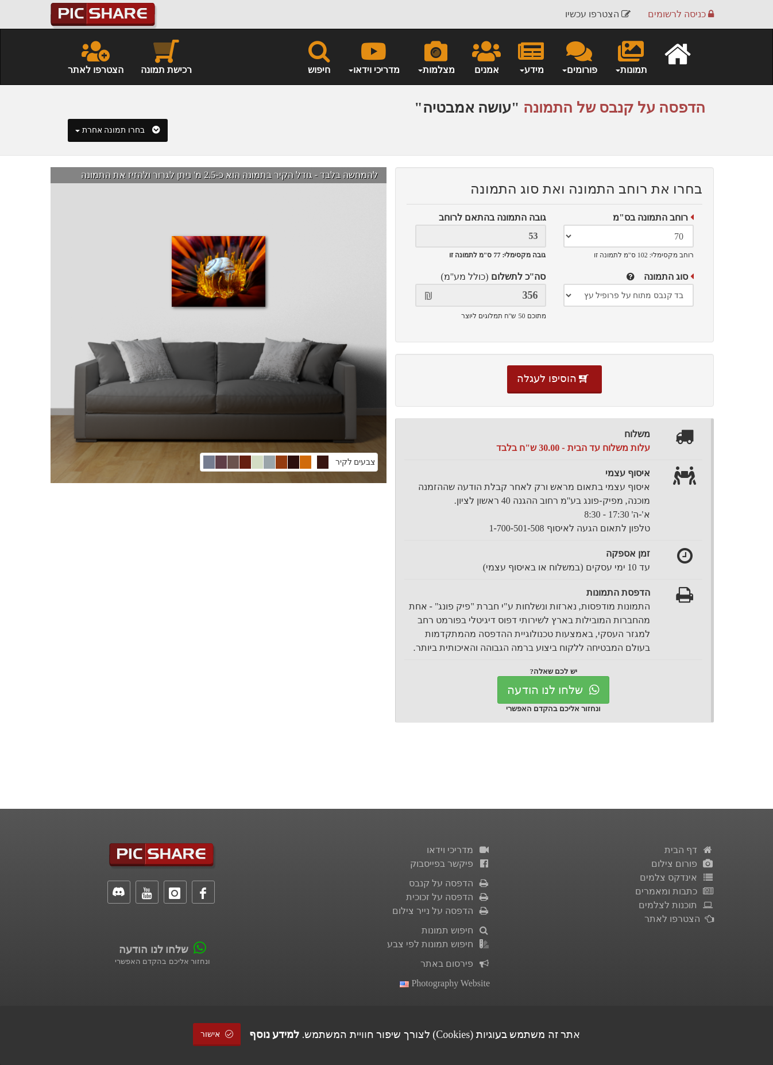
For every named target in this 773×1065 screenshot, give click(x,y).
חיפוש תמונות (456, 930)
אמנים (486, 56)
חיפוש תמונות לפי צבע (438, 944)
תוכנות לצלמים (676, 905)
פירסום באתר (455, 963)
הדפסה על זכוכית (448, 897)
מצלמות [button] (436, 56)
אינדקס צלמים (677, 877)
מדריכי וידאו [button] (373, 56)
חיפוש (319, 56)
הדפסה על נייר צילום (441, 911)
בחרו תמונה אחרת (117, 130)
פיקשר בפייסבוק (450, 864)
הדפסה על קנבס (449, 883)
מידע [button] (531, 56)
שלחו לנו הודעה (553, 690)
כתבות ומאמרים (674, 891)
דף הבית (689, 850)
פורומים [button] (579, 56)
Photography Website (445, 983)
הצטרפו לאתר (95, 56)
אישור (217, 1034)
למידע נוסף (274, 1034)
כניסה (681, 14)
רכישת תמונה (166, 56)
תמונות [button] (630, 56)
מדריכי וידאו (458, 850)
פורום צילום (682, 864)
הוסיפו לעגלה (554, 378)
